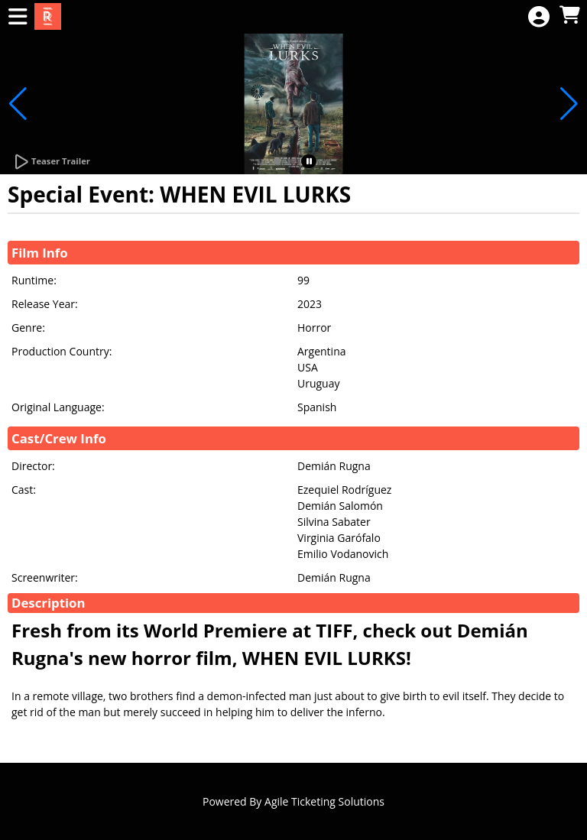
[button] (277, 161)
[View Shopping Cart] (569, 16)
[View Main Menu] (18, 17)
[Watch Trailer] (51, 162)
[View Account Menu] (539, 17)
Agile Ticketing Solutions (324, 801)
